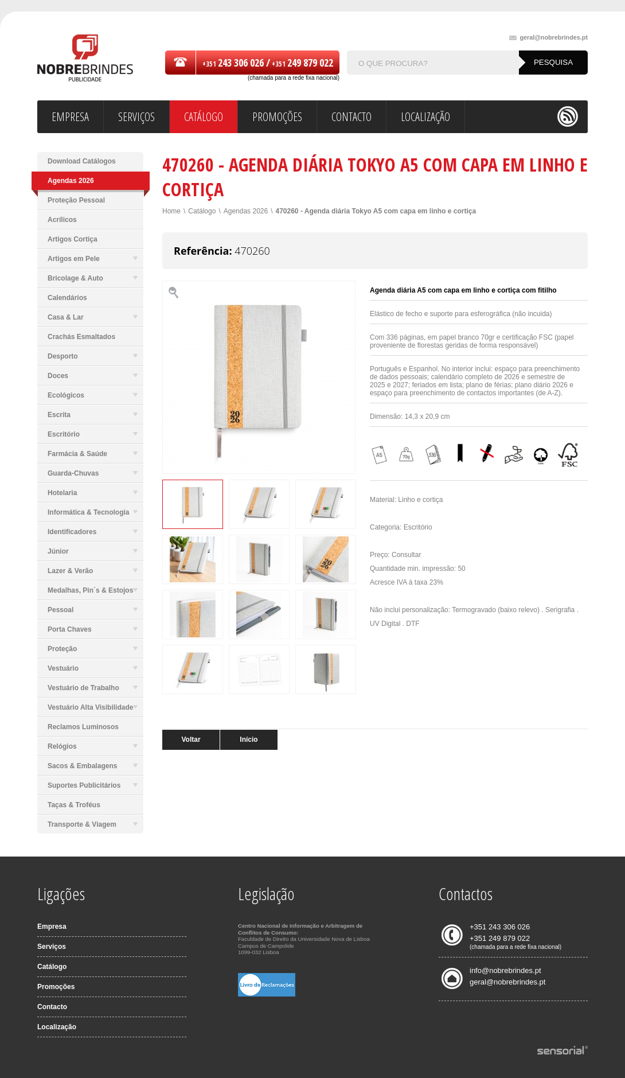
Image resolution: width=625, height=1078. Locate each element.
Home (171, 211)
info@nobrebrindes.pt (505, 970)
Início (248, 739)
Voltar (190, 739)
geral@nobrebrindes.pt (548, 37)
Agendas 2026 (246, 211)
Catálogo (202, 211)
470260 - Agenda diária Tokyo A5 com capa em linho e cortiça (376, 211)
